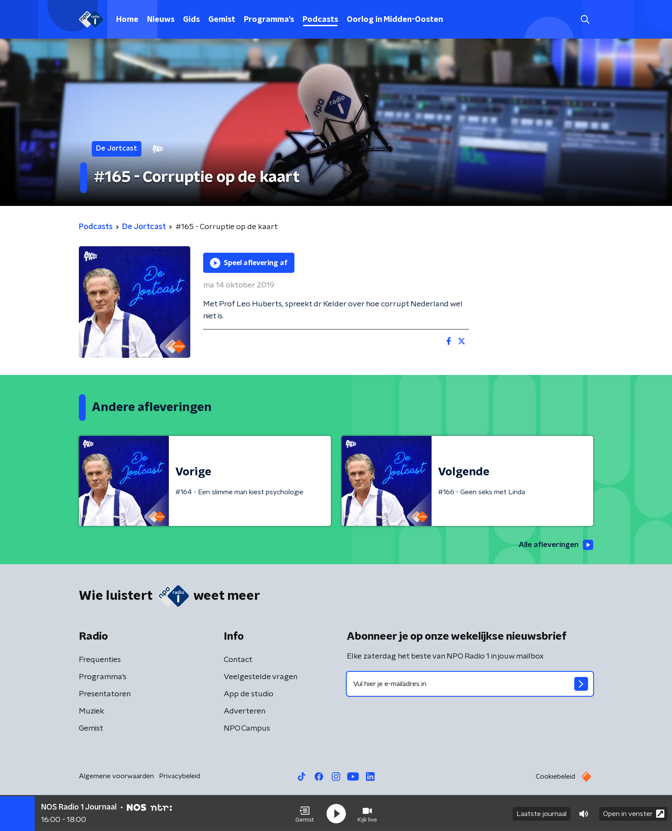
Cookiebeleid (555, 777)
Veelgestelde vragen (260, 677)
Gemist (221, 20)
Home (127, 20)
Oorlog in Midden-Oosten (395, 20)
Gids (191, 20)
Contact (238, 660)
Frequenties (100, 660)
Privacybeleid (179, 776)
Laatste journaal (541, 813)
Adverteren (244, 712)
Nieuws (160, 20)
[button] (304, 813)
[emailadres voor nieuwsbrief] (470, 684)
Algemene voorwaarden (116, 776)
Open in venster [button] (633, 813)
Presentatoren (105, 694)
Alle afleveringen (554, 545)
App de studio (248, 694)
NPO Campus (247, 729)
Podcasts (320, 20)
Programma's (269, 20)
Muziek (91, 712)
